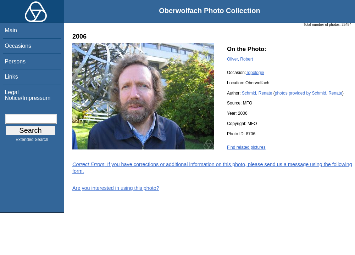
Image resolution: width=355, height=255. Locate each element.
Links (11, 77)
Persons (15, 61)
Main (11, 30)
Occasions (18, 46)
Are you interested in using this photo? (115, 188)
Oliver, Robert (240, 59)
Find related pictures (246, 147)
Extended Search (32, 141)
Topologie (255, 72)
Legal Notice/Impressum (27, 95)
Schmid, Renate (257, 93)
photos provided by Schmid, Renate (308, 93)
